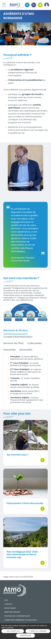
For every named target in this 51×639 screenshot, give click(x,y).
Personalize (25, 635)
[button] (33, 5)
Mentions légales (12, 612)
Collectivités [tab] (34, 343)
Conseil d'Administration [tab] (17, 336)
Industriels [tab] (9, 349)
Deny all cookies (37, 631)
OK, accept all (12, 631)
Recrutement (10, 608)
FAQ (6, 600)
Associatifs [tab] (25, 349)
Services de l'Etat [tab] (13, 343)
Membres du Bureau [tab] (15, 330)
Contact (8, 604)
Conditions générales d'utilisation (20, 620)
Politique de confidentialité (17, 616)
